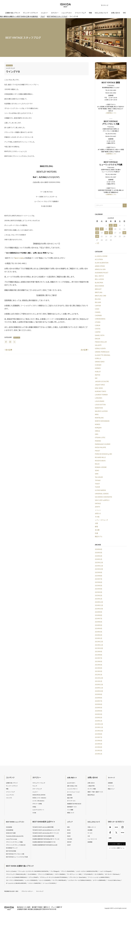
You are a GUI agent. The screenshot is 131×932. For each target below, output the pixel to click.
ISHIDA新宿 (10, 827)
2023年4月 (97, 668)
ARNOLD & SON (99, 269)
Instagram (11, 341)
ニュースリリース (92, 839)
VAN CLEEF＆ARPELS (101, 500)
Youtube (110, 827)
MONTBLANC (98, 418)
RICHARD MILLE (99, 457)
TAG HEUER (98, 477)
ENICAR (96, 339)
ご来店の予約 (91, 786)
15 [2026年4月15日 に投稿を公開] (105, 232)
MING (96, 414)
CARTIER (97, 306)
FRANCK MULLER (100, 342)
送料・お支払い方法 (73, 786)
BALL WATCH (98, 276)
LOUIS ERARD (98, 401)
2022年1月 (97, 675)
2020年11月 (98, 688)
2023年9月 (97, 652)
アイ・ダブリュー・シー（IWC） (102, 878)
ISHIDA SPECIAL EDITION (41, 795)
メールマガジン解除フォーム (116, 854)
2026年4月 (97, 549)
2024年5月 (97, 625)
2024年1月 (97, 638)
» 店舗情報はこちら (109, 112)
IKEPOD (96, 375)
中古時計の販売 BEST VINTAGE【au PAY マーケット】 (48, 842)
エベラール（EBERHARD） (94, 887)
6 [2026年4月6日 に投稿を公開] (96, 228)
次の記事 (83, 350)
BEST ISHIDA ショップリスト (18, 821)
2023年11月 (98, 645)
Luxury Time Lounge (13, 839)
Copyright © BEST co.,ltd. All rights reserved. (112, 915)
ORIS (95, 434)
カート (117, 5)
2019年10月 (98, 731)
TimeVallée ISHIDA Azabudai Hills (17, 836)
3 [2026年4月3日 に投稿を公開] (114, 225)
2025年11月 (98, 566)
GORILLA (97, 358)
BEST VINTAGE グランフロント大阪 (18, 856)
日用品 (35, 807)
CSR (88, 836)
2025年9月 (97, 572)
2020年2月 (97, 718)
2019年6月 (97, 741)
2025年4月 (97, 589)
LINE (110, 840)
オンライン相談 (92, 789)
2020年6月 (97, 704)
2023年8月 (97, 655)
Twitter (15, 341)
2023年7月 (97, 658)
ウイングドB (14, 71)
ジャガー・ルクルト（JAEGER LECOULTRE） (102, 875)
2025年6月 (97, 582)
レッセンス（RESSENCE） (14, 887)
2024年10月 (98, 609)
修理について (71, 813)
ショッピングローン (73, 789)
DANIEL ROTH (98, 335)
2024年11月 (98, 605)
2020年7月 (97, 701)
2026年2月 (97, 556)
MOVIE (69, 833)
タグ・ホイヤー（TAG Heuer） (40, 881)
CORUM (96, 325)
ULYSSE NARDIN (99, 490)
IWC (95, 378)
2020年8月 (97, 698)
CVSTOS (96, 329)
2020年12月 (98, 685)
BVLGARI (97, 302)
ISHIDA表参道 (11, 830)
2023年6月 (97, 661)
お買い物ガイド (73, 777)
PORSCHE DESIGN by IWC (102, 454)
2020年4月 (97, 711)
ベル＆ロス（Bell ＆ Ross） (112, 887)
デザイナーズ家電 (38, 804)
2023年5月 (97, 665)
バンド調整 (70, 810)
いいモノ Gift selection (40, 801)
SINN (95, 474)
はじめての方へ (72, 783)
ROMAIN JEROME (100, 467)
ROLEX (96, 464)
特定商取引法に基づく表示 (13, 898)
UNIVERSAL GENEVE (101, 494)
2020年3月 (97, 714)
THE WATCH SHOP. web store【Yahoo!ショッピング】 (48, 831)
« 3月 (96, 243)
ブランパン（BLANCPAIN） (79, 875)
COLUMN (70, 839)
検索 (122, 5)
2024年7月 (97, 619)
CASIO (96, 309)
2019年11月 (98, 727)
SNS (124, 13)
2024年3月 (97, 632)
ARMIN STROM (99, 266)
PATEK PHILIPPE (99, 447)
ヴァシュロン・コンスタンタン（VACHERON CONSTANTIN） (39, 875)
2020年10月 (98, 691)
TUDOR (96, 487)
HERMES (97, 368)
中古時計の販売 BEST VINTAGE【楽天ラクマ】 (47, 846)
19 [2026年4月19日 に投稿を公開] (123, 232)
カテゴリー (55, 13)
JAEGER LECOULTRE (101, 381)
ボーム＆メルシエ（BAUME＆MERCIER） (19, 890)
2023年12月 (98, 642)
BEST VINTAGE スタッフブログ (58, 16)
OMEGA (96, 431)
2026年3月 (97, 553)
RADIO (69, 836)
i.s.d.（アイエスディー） (40, 810)
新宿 (95, 527)
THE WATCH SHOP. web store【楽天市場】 (45, 827)
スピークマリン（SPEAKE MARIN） (101, 884)
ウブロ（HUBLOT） (12, 881)
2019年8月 (97, 734)
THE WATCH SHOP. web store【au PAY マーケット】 (48, 835)
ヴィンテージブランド (30, 13)
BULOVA (97, 299)
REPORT (69, 842)
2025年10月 (98, 569)
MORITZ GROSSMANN (101, 421)
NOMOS (96, 424)
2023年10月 (98, 648)
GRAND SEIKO (98, 362)
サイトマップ (46, 898)
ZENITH (96, 507)
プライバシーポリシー (32, 898)
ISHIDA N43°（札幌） (13, 833)
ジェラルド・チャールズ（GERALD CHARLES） (71, 887)
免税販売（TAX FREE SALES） (75, 804)
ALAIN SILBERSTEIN (100, 263)
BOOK (69, 830)
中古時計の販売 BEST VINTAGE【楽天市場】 (46, 838)
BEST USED (20, 258)
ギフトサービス (72, 801)
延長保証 (70, 795)
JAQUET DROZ (99, 385)
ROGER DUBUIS (99, 461)
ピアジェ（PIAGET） (83, 881)
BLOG (116, 827)
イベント (97, 510)
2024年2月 (97, 635)
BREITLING (10, 65)
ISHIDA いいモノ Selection (41, 798)
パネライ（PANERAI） (86, 878)
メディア (70, 821)
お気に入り (112, 5)
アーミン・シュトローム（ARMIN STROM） (76, 884)
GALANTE (97, 345)
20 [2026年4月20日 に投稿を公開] (96, 236)
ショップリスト (66, 13)
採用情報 (90, 842)
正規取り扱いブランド (12, 13)
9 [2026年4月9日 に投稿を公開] (109, 228)
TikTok (122, 834)
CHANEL (97, 312)
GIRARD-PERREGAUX (101, 352)
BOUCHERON (98, 286)
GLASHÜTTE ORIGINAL (101, 355)
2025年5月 (97, 586)
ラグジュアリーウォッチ (40, 783)
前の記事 (9, 350)
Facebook (6, 341)
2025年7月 (97, 579)
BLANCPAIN (98, 282)
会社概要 (90, 830)
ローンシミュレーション (74, 792)
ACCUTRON (98, 259)
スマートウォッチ (38, 789)
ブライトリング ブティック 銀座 (17, 842)
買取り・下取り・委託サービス (95, 793)
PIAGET (96, 451)
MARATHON (98, 408)
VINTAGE (97, 503)
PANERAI (97, 441)
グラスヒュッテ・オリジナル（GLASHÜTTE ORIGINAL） (23, 884)
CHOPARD (97, 315)
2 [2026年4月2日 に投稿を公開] (109, 225)
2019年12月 (98, 724)
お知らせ (97, 513)
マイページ (104, 5)
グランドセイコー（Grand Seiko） (52, 884)
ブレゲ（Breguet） (64, 875)
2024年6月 (97, 622)
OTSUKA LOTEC (99, 437)
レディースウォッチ (100, 520)
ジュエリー (44, 13)
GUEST (69, 845)
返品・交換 (70, 798)
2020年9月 (97, 694)
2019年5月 (97, 744)
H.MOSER (97, 365)
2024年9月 (97, 612)
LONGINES (97, 398)
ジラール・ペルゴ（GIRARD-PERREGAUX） (63, 881)
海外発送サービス (72, 807)
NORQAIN (97, 428)
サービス (90, 833)
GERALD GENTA (99, 348)
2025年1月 (97, 599)
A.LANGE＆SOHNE (100, 256)
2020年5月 (97, 708)
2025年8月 (97, 576)
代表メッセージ (92, 827)
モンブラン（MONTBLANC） (47, 887)
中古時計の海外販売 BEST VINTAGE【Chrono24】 (48, 849)
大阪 (95, 523)
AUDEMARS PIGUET (100, 273)
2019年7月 (97, 737)
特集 (90, 13)
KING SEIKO (98, 388)
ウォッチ (36, 786)
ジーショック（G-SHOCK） (58, 890)
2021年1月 (97, 681)
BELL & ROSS (98, 279)
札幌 (95, 533)
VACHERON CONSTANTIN (102, 497)
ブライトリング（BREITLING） (69, 878)
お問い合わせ (115, 13)
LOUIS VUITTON (99, 405)
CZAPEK (96, 332)
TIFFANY (97, 480)
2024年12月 (98, 602)
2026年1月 (97, 559)
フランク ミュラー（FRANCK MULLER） (34, 878)
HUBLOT (97, 372)
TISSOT (96, 484)
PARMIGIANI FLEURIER (101, 444)
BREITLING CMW (99, 296)
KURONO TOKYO (99, 391)
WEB (68, 827)
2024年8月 (97, 615)
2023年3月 (97, 671)
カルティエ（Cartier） (13, 875)
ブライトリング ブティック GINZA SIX (17, 846)
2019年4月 (97, 747)
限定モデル (97, 536)
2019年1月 (97, 754)
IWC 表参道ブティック (14, 850)
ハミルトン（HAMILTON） (40, 890)
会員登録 (110, 783)
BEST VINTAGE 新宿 (13, 853)
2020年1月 (97, 721)
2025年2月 (97, 595)
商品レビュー (111, 789)
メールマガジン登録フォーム (116, 848)
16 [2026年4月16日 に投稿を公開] (110, 232)
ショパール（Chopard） (14, 878)
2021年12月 (98, 678)
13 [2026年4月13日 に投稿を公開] (96, 232)
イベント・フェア (80, 13)
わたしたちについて (101, 13)
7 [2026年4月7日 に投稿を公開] (100, 228)
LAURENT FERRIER (100, 395)
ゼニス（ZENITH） (25, 881)
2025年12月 (98, 562)
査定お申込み (91, 797)
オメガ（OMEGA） (53, 878)
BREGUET (97, 289)
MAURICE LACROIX (100, 411)
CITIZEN (96, 322)
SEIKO (96, 470)
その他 (96, 517)
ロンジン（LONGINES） (30, 887)
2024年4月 (97, 628)
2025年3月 (97, 592)
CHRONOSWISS (99, 319)
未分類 (96, 530)
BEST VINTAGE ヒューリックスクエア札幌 (18, 860)
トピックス (10, 798)
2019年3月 (97, 750)
